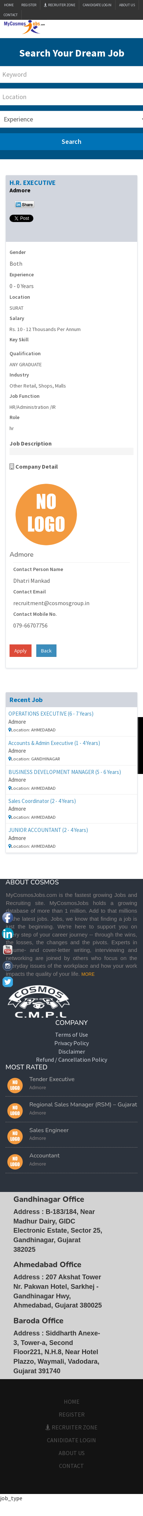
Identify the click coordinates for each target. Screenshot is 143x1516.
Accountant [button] (44, 1156)
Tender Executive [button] (51, 1079)
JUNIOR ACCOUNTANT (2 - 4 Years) (48, 829)
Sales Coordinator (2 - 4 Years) (42, 800)
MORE (88, 974)
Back (46, 650)
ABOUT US (127, 5)
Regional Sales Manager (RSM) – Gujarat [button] (83, 1105)
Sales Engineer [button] (49, 1130)
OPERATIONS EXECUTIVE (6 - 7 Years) (51, 713)
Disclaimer (71, 1051)
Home (9, 5)
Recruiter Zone (59, 5)
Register (28, 5)
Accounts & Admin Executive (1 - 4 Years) (54, 742)
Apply (20, 650)
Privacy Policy (71, 1043)
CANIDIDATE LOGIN (97, 5)
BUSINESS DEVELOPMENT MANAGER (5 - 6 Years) (64, 771)
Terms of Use (71, 1034)
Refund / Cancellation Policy (71, 1059)
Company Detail (34, 466)
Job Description (31, 443)
